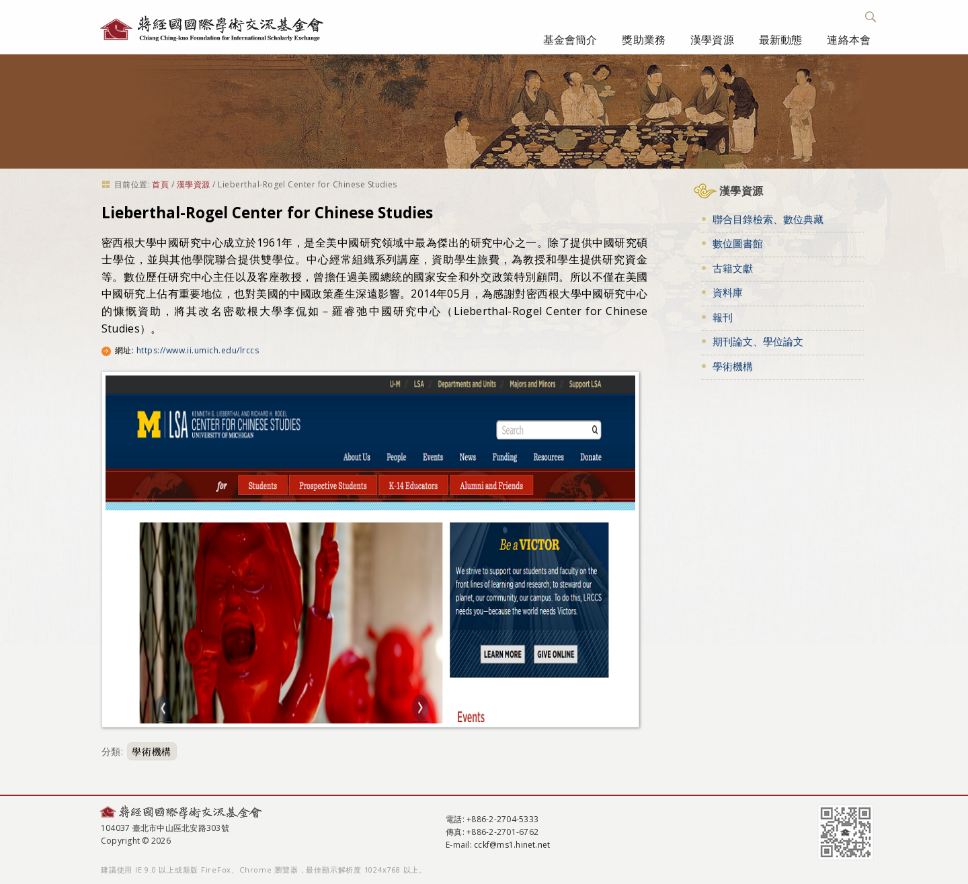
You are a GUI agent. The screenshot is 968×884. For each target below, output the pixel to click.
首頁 (160, 184)
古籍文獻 (733, 268)
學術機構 (151, 751)
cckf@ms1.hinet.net (512, 844)
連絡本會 (849, 39)
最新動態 (781, 39)
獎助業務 (644, 39)
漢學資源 (712, 39)
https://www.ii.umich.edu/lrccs (197, 350)
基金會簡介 (570, 39)
